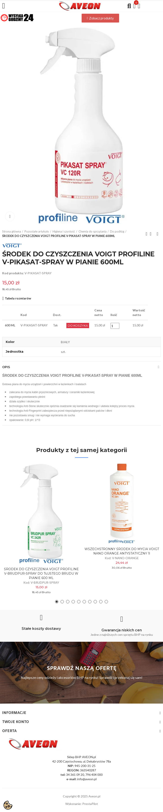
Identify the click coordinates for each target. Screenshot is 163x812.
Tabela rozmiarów (18, 298)
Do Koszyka (78, 325)
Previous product (146, 234)
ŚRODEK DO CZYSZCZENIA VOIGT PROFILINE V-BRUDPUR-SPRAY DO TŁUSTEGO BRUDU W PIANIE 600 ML (41, 573)
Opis (6, 367)
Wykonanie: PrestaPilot (81, 804)
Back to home (152, 234)
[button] (100, 18)
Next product (157, 234)
